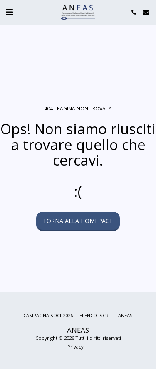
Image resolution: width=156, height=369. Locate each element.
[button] (9, 11)
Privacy (75, 347)
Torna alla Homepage (78, 221)
